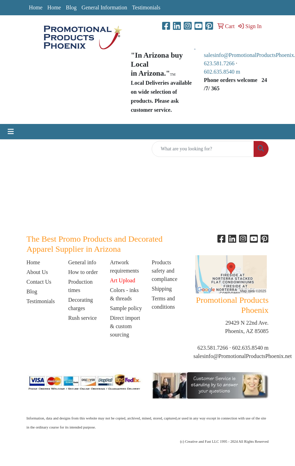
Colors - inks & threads (124, 294)
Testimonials (146, 7)
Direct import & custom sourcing (125, 326)
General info (82, 262)
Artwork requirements (124, 266)
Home (35, 7)
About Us (37, 272)
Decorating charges (80, 304)
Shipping (162, 289)
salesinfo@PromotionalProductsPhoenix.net (242, 356)
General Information (104, 7)
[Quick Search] (203, 149)
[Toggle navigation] (10, 131)
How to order (83, 272)
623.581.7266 (219, 63)
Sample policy (126, 308)
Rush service (82, 318)
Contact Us (38, 282)
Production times (80, 286)
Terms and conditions (163, 303)
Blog (71, 7)
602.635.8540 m (222, 72)
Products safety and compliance (164, 270)
